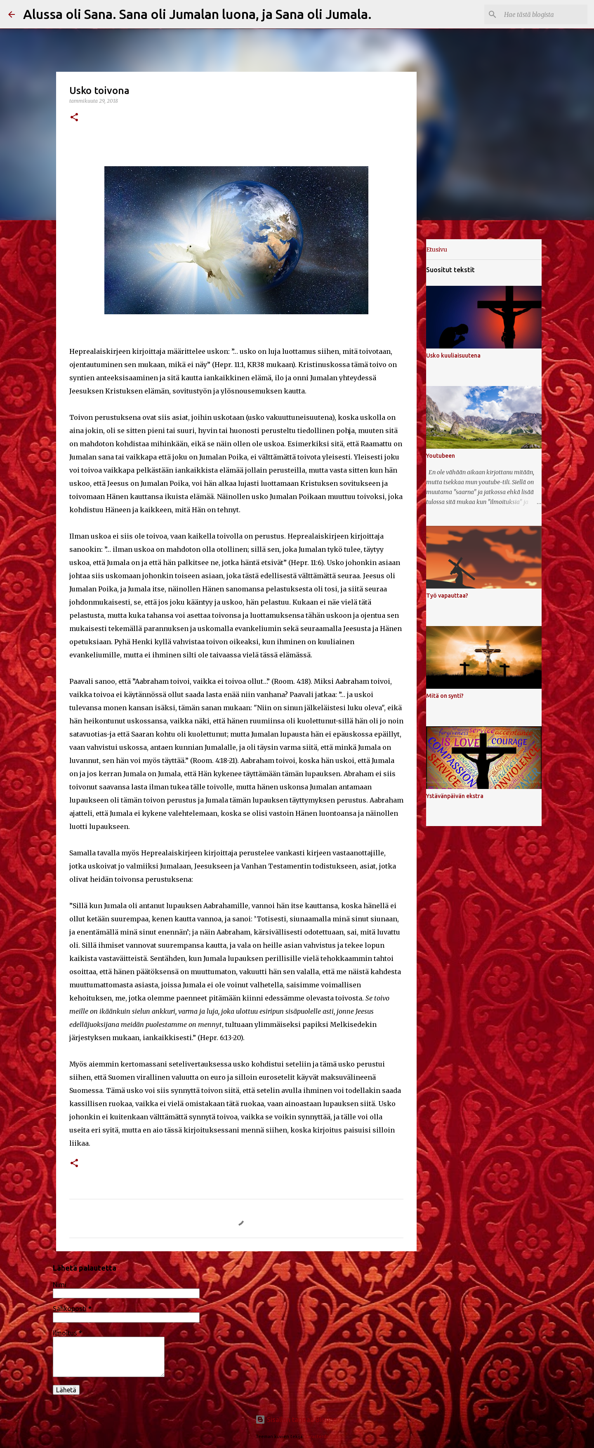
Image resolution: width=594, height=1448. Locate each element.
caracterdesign (321, 1436)
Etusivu (436, 249)
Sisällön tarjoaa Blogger (297, 1419)
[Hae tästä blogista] (544, 14)
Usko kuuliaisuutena (453, 355)
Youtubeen (440, 455)
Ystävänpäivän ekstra (454, 796)
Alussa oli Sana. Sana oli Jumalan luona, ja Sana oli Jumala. (197, 14)
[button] (74, 117)
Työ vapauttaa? (447, 595)
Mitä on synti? (445, 695)
